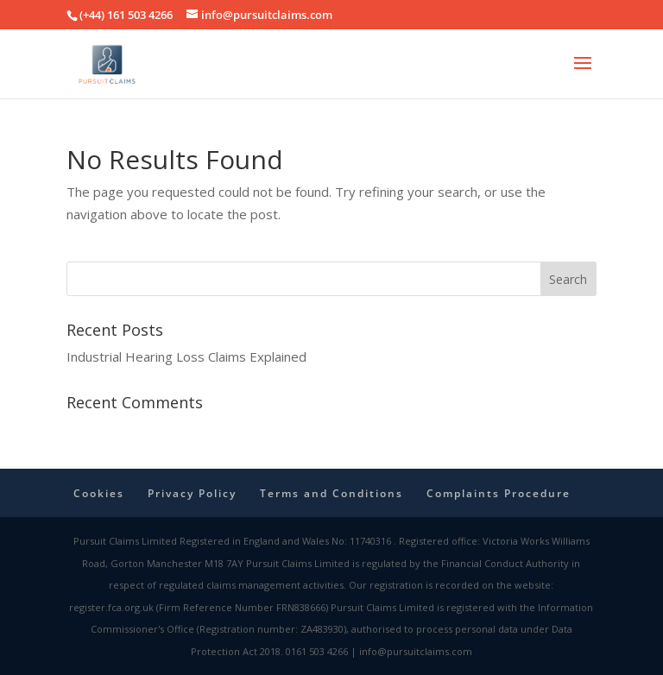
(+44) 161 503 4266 (126, 14)
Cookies (98, 493)
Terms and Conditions (331, 493)
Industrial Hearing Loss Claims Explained (186, 356)
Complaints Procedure (498, 493)
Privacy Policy (192, 493)
